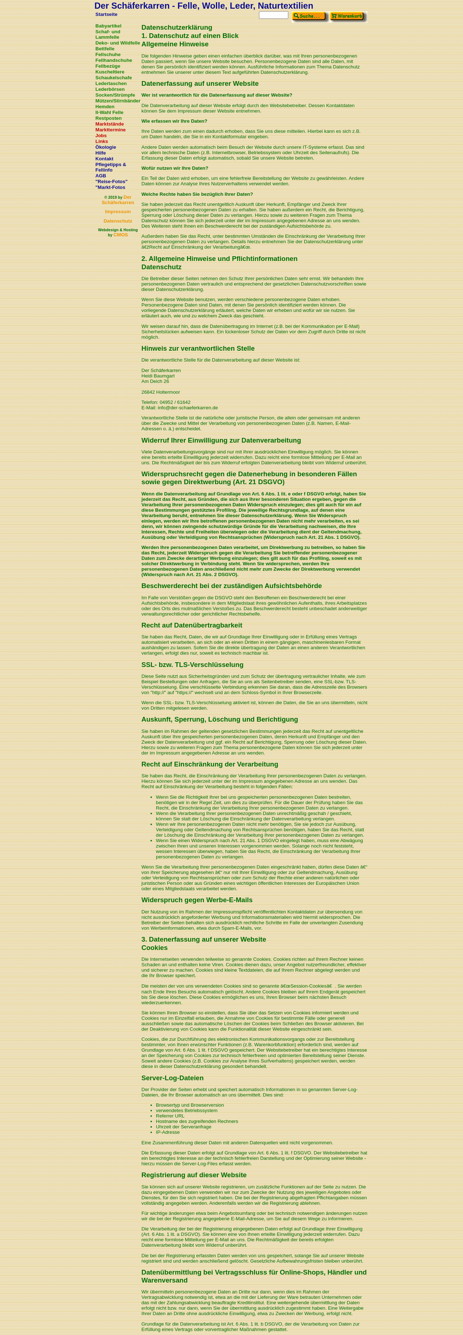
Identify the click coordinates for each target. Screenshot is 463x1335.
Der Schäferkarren (118, 199)
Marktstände (109, 124)
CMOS (121, 234)
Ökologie (105, 147)
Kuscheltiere (109, 72)
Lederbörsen (110, 89)
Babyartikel (108, 26)
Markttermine (110, 129)
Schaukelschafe (113, 77)
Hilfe (100, 153)
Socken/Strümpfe (115, 95)
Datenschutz (117, 221)
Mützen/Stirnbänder (117, 100)
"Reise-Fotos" (111, 181)
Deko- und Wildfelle (117, 43)
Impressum (118, 211)
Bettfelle (105, 48)
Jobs (101, 135)
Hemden (105, 106)
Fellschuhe (108, 54)
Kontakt (104, 158)
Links (101, 141)
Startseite (106, 14)
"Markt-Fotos (110, 187)
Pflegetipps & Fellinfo (110, 167)
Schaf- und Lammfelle (107, 34)
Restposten (108, 118)
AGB (100, 175)
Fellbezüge (107, 66)
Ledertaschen (111, 83)
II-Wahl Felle (109, 112)
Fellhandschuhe (113, 60)
